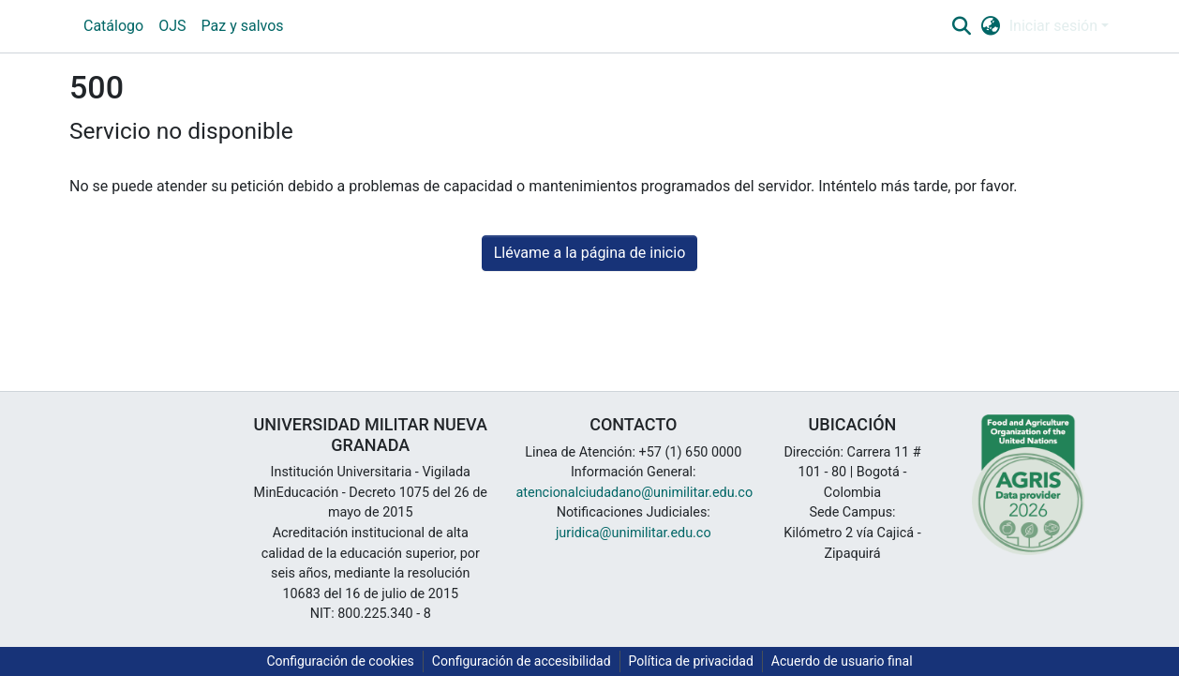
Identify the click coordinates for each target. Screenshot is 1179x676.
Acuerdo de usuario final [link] (842, 660)
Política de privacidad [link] (691, 660)
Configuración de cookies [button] (339, 660)
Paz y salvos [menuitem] (242, 26)
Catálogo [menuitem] (113, 26)
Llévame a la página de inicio (590, 253)
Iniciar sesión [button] (1055, 26)
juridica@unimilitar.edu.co (633, 533)
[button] (961, 26)
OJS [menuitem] (172, 26)
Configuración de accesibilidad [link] (521, 660)
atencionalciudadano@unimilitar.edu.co (635, 493)
